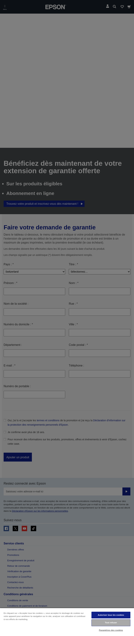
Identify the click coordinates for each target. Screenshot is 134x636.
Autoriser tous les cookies (111, 615)
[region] (67, 622)
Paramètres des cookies (111, 630)
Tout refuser (111, 622)
